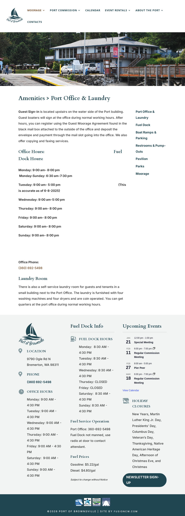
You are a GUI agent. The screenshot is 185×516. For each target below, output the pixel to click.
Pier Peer (139, 367)
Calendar (92, 10)
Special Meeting (143, 342)
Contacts (34, 22)
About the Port (147, 10)
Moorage (34, 10)
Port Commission (63, 10)
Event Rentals (116, 10)
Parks (140, 166)
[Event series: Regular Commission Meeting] (154, 348)
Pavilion (142, 159)
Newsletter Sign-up (142, 480)
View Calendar (131, 390)
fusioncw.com (126, 511)
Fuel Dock (143, 125)
